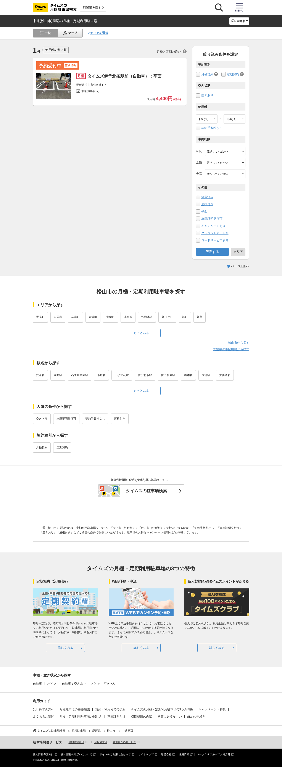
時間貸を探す (92, 7)
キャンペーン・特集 (212, 709)
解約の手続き (196, 716)
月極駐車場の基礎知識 (75, 709)
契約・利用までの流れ (110, 709)
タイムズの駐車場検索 (146, 491)
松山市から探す (238, 342)
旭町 (185, 317)
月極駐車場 (100, 742)
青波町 (93, 317)
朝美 (199, 317)
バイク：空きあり (104, 683)
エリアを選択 (99, 33)
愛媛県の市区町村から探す (231, 349)
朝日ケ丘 (167, 317)
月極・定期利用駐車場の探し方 (81, 716)
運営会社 (166, 754)
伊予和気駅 (168, 375)
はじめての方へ (43, 709)
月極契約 (207, 74)
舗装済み (207, 197)
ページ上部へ (240, 266)
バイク (51, 683)
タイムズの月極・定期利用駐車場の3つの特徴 (162, 709)
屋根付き (207, 204)
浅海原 (128, 317)
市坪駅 (101, 375)
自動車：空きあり (74, 683)
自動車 (37, 683)
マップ (72, 33)
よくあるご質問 (43, 716)
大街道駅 (224, 375)
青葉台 (110, 317)
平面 (204, 211)
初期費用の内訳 (141, 716)
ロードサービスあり (215, 240)
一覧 (48, 33)
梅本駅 (188, 375)
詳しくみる (65, 648)
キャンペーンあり (213, 226)
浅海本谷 (147, 317)
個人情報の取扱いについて (76, 754)
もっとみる (141, 333)
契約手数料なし (211, 128)
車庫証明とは (116, 716)
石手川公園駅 (79, 375)
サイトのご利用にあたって (115, 754)
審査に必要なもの (170, 716)
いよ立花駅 (122, 375)
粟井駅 (58, 375)
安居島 (58, 317)
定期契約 (233, 74)
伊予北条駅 (145, 375)
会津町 (75, 317)
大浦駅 (206, 375)
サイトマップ (146, 754)
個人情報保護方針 (43, 754)
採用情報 (184, 754)
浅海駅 (40, 375)
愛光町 (40, 317)
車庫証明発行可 (211, 218)
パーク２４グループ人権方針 (213, 754)
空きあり (207, 95)
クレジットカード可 (215, 233)
